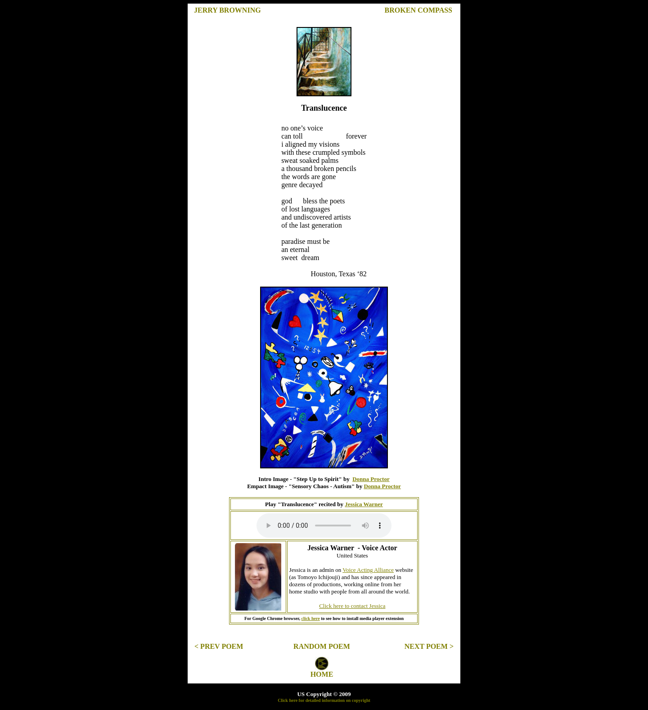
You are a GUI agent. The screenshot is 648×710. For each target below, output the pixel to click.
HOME (321, 674)
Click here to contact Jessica (352, 605)
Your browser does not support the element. (324, 525)
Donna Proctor (370, 479)
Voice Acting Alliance (368, 569)
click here (310, 618)
